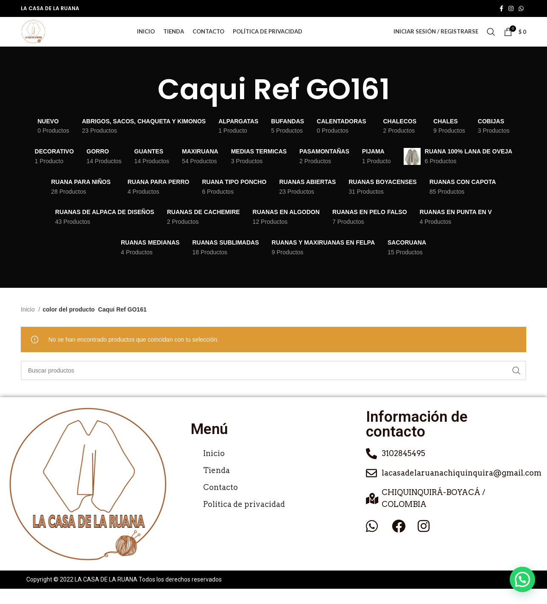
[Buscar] (491, 39)
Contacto (220, 502)
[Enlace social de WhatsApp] (521, 8)
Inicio (28, 325)
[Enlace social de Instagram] (511, 8)
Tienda (216, 486)
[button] (522, 579)
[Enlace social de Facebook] (501, 8)
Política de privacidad (244, 519)
